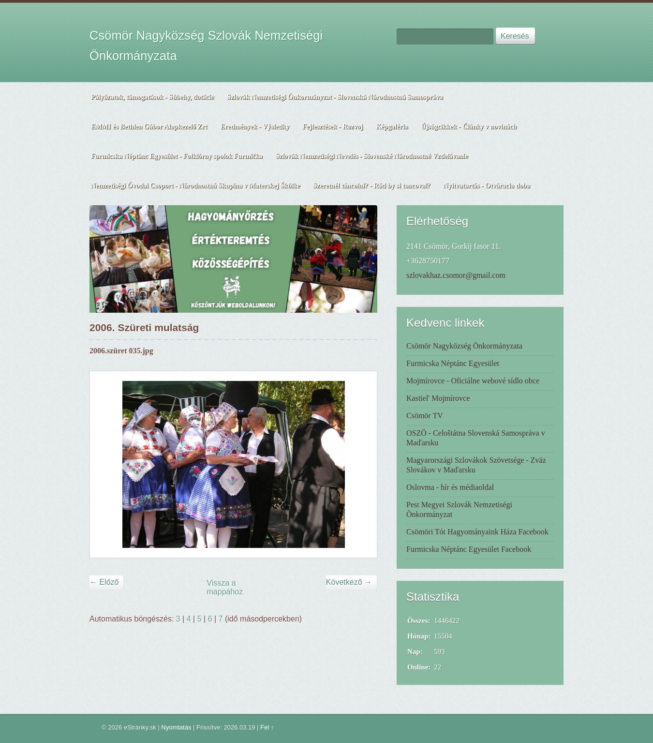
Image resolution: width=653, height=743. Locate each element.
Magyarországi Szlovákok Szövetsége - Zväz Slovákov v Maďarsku (476, 465)
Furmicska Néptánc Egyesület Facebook (468, 549)
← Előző (104, 582)
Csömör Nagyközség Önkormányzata (464, 346)
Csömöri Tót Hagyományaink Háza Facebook (477, 532)
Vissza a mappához (225, 587)
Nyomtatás (176, 727)
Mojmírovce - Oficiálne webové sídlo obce (472, 381)
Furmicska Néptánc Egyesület (452, 363)
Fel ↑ (267, 727)
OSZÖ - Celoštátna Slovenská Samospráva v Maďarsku (475, 438)
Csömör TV (424, 415)
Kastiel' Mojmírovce (438, 398)
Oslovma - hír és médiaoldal (450, 487)
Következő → (349, 582)
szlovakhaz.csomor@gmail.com (455, 275)
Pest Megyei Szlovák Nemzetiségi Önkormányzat (459, 509)
